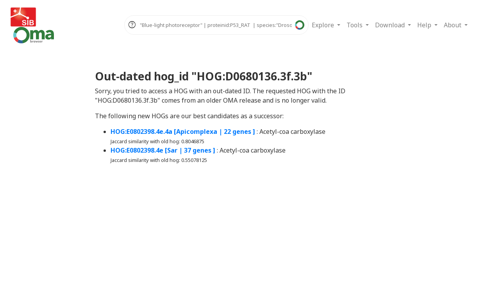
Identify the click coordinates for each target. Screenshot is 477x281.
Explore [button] (324, 25)
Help (425, 25)
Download (390, 25)
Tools (355, 25)
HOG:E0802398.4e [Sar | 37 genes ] (163, 150)
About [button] (453, 25)
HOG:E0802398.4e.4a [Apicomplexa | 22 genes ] (183, 131)
